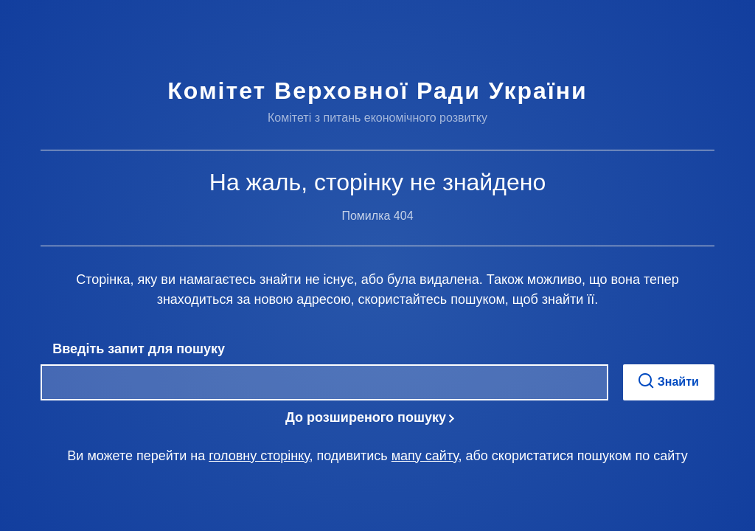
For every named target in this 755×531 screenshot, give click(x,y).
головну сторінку (259, 455)
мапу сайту (425, 455)
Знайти (669, 381)
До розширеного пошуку (365, 417)
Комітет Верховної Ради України (377, 90)
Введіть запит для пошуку (138, 348)
